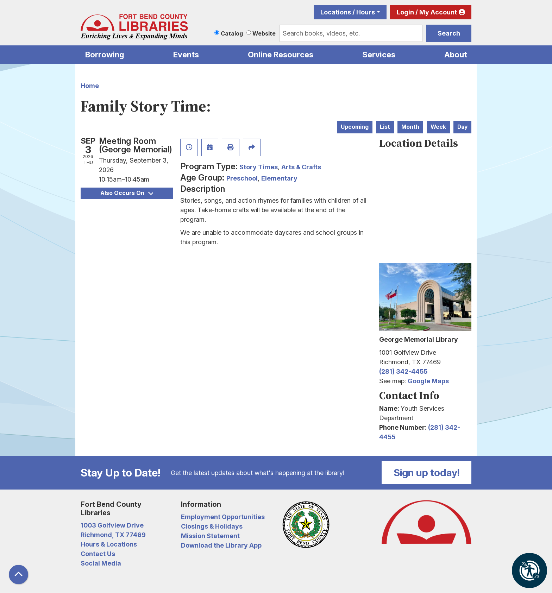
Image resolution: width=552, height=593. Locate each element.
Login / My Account (427, 12)
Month (410, 127)
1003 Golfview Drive (112, 525)
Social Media (101, 563)
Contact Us (98, 553)
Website (264, 33)
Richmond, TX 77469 (113, 534)
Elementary (279, 178)
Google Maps (428, 381)
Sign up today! (427, 473)
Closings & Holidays (212, 526)
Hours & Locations (109, 544)
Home (90, 85)
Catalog (232, 33)
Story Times (258, 167)
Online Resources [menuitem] (280, 54)
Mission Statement (210, 536)
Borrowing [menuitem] (104, 54)
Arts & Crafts (301, 167)
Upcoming (355, 127)
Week (438, 127)
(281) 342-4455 (403, 371)
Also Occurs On (126, 193)
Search (449, 33)
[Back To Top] (18, 574)
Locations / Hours (347, 12)
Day (462, 127)
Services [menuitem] (378, 54)
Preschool (242, 178)
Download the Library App (221, 545)
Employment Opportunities (223, 517)
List (385, 127)
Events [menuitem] (186, 54)
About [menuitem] (455, 54)
